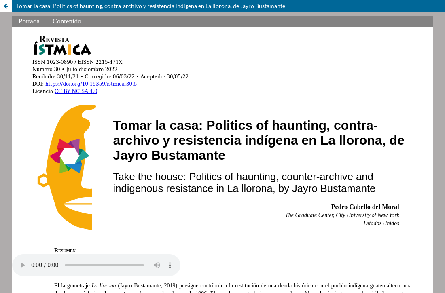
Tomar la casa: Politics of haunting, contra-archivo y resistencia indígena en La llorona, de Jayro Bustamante (150, 5)
